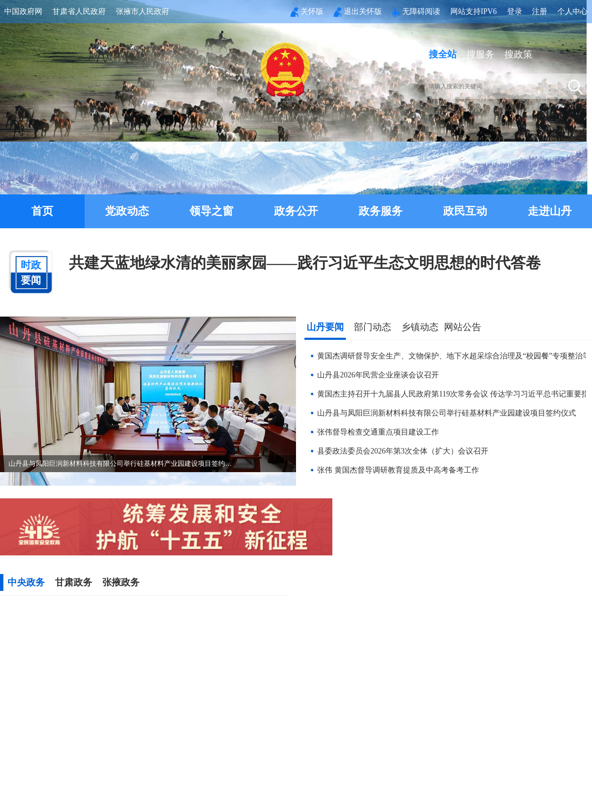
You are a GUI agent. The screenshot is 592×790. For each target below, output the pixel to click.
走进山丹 (550, 211)
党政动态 (127, 211)
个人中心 (572, 11)
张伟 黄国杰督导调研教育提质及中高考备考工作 (398, 470)
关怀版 (307, 11)
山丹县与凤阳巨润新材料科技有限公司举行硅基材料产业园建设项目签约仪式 (446, 413)
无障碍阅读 (416, 11)
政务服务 (381, 211)
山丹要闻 (325, 327)
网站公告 (462, 327)
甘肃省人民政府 (79, 11)
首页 (42, 211)
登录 (514, 11)
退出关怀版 (358, 11)
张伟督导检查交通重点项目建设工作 (378, 432)
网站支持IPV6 (473, 11)
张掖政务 (121, 582)
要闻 (30, 268)
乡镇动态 (420, 327)
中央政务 (26, 582)
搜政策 (518, 54)
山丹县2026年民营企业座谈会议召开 (378, 375)
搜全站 (443, 54)
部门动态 (372, 327)
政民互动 (465, 211)
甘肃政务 (73, 582)
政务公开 (296, 211)
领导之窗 (211, 211)
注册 (539, 11)
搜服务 (480, 54)
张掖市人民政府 (142, 11)
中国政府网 (23, 11)
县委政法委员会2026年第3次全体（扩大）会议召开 (402, 451)
